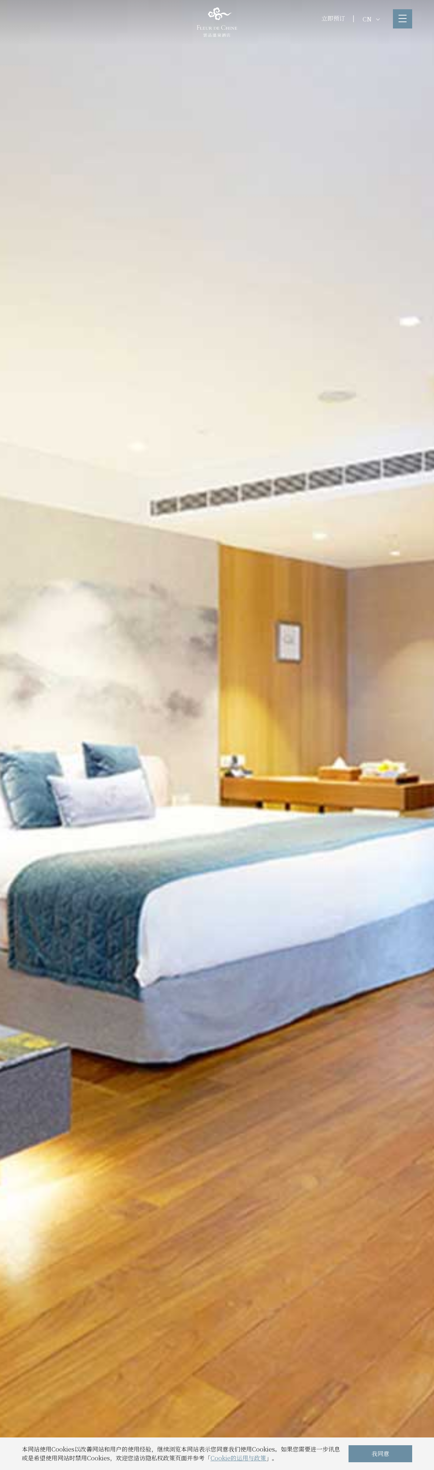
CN (371, 19)
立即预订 (333, 18)
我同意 (380, 1453)
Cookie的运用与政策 (238, 1458)
